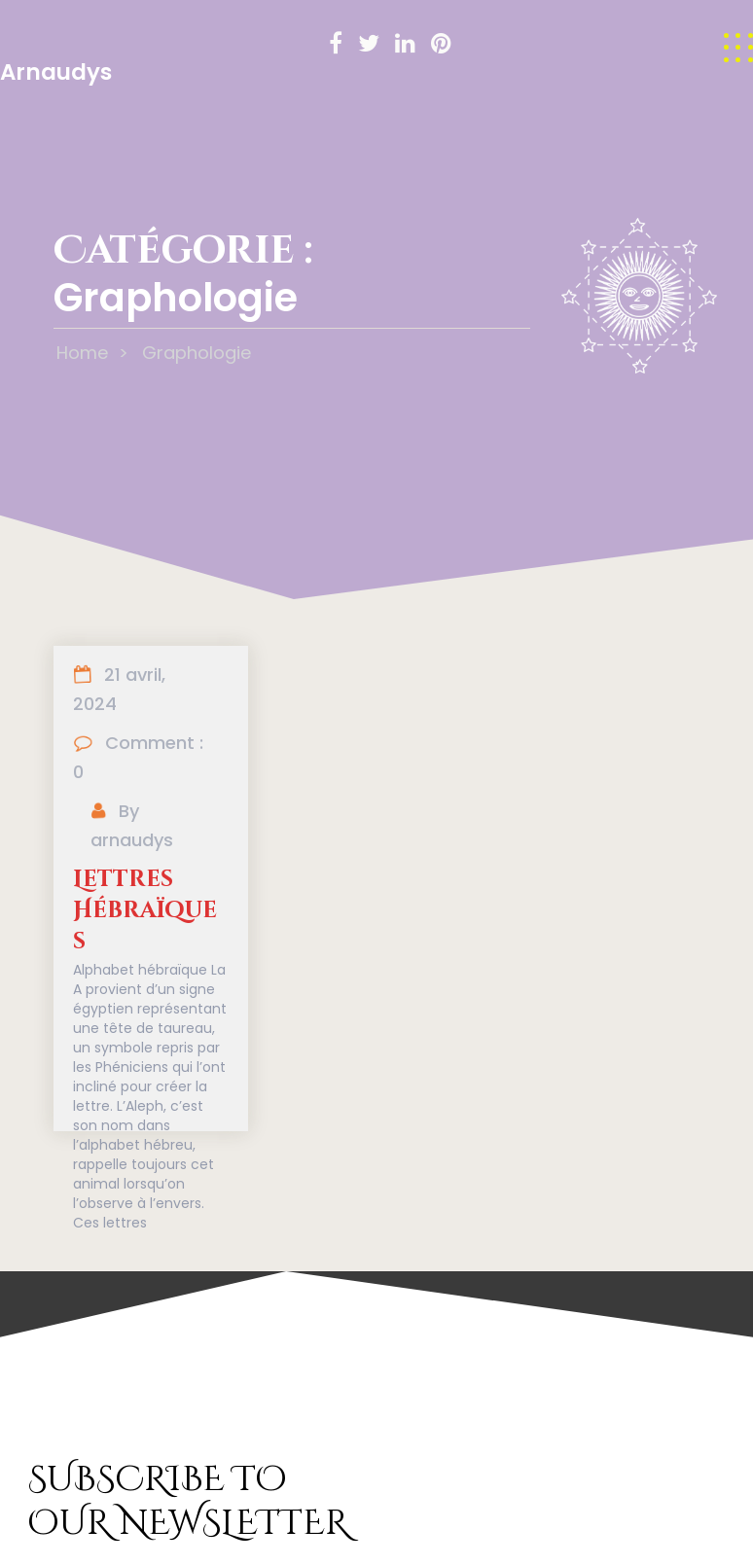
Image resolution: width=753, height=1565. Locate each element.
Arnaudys (56, 72)
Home (82, 352)
